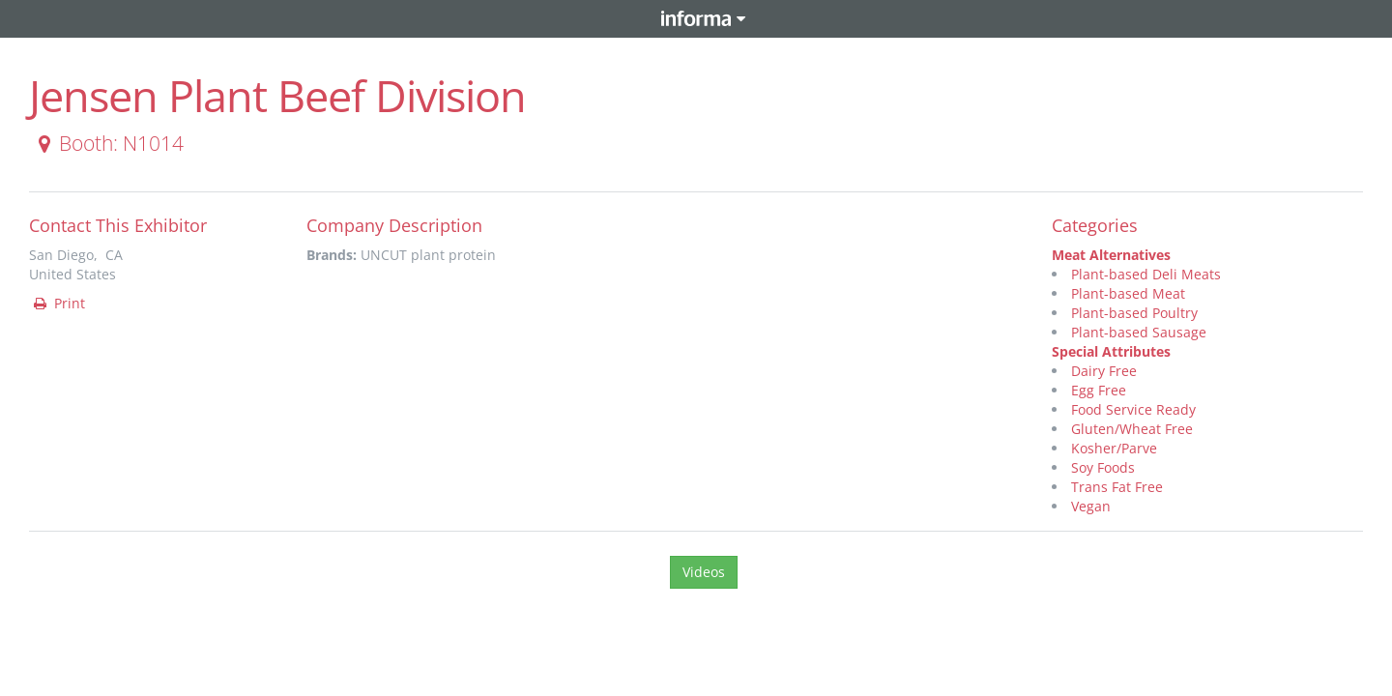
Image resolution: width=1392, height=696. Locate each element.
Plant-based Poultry (1134, 313)
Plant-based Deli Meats (1146, 274)
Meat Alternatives (1111, 255)
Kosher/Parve (1114, 448)
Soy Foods (1103, 467)
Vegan (1091, 506)
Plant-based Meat (1128, 293)
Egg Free (1098, 390)
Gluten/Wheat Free (1132, 429)
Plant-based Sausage (1138, 332)
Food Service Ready (1133, 409)
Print (58, 303)
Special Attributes (1111, 351)
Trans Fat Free (1117, 487)
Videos (703, 572)
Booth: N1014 (107, 143)
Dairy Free (1104, 371)
